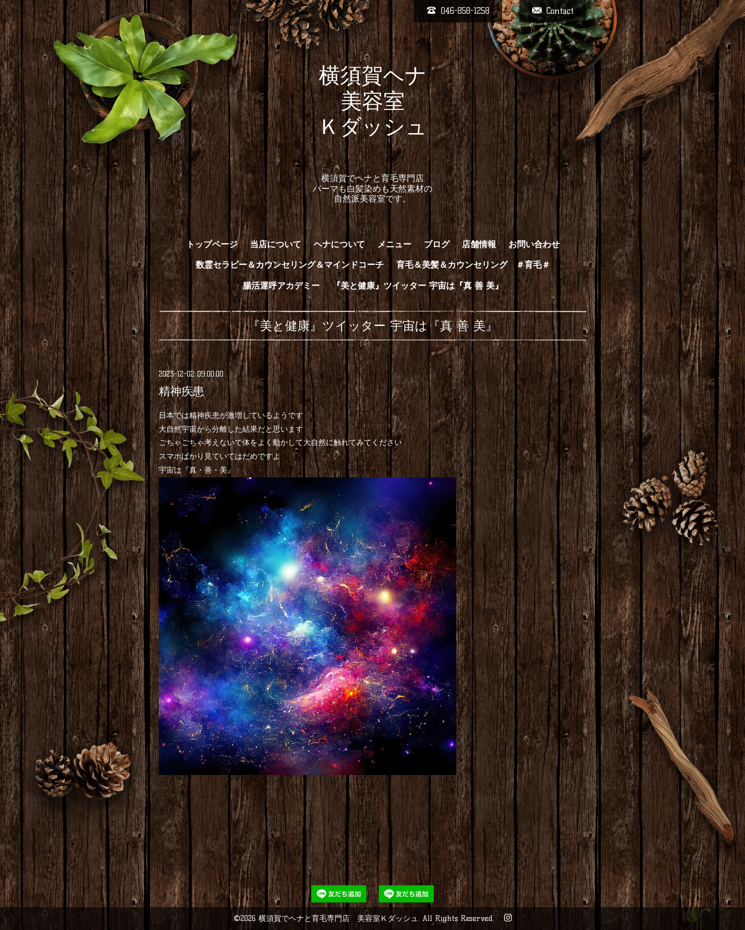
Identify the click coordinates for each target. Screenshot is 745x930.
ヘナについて (339, 244)
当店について (275, 244)
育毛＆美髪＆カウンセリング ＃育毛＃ (473, 265)
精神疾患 (181, 391)
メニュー (394, 244)
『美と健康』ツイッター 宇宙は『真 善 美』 (417, 286)
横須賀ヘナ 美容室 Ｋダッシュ (372, 113)
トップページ (212, 244)
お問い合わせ (534, 244)
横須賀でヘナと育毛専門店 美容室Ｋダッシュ (338, 918)
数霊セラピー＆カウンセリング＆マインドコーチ (290, 265)
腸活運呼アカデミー (281, 286)
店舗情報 (479, 244)
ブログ (436, 244)
